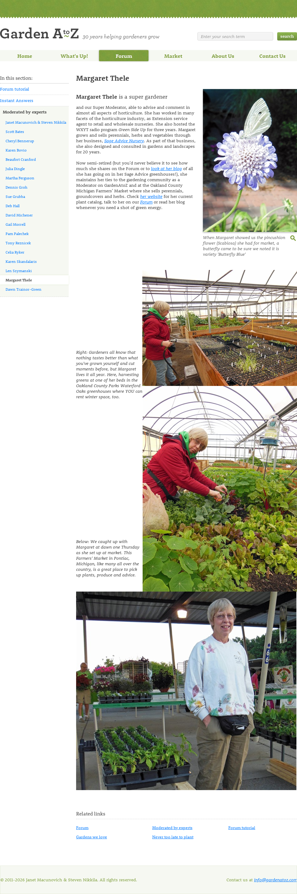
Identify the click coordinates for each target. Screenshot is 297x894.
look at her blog (166, 168)
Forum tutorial (14, 89)
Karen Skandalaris (21, 261)
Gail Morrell (15, 224)
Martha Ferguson (20, 177)
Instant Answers (16, 100)
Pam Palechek (17, 233)
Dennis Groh (16, 187)
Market (173, 55)
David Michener (19, 214)
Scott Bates (15, 131)
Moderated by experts (25, 112)
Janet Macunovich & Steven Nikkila (36, 122)
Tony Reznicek (18, 242)
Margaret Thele (19, 279)
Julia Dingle (15, 168)
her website (151, 196)
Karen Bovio (16, 150)
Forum (124, 55)
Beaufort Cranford (21, 159)
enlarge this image (293, 237)
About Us (223, 55)
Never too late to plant (172, 836)
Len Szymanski (19, 270)
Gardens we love (91, 836)
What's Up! (74, 55)
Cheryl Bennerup (20, 140)
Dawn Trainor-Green (23, 289)
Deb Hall (12, 205)
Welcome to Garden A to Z (79, 34)
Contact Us (272, 55)
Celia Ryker (15, 252)
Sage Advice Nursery (124, 140)
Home (24, 55)
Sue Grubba (15, 196)
